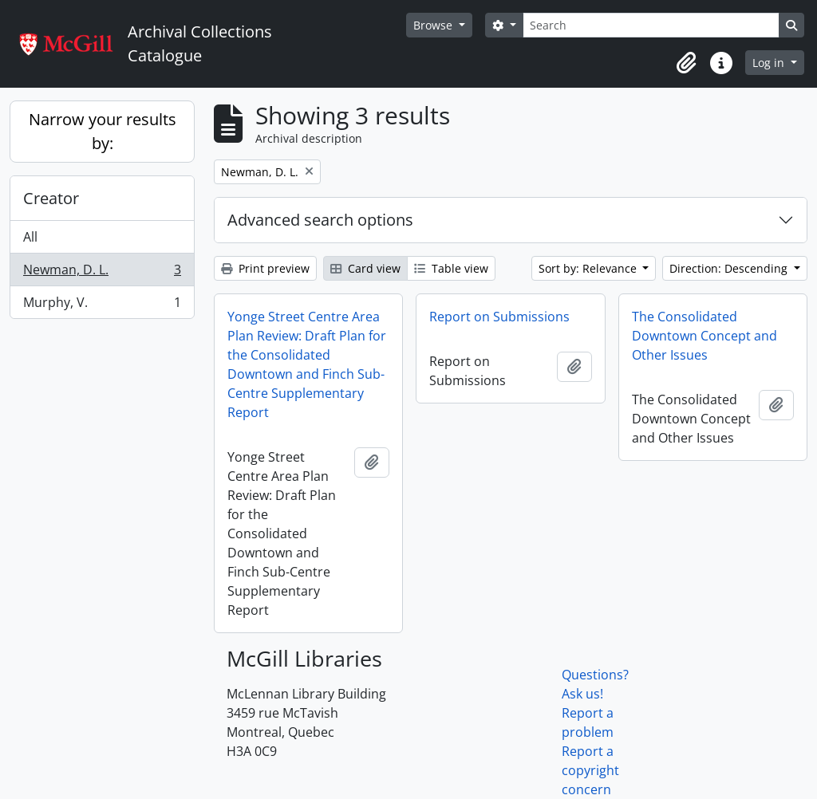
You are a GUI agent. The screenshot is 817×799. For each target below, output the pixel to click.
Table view (451, 268)
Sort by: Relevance (589, 268)
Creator (51, 198)
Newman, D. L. (101, 273)
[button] (686, 63)
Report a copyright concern (590, 770)
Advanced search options (320, 219)
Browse (434, 25)
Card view (365, 268)
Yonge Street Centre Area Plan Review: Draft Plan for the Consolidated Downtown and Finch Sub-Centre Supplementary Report (306, 364)
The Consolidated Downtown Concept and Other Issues (704, 336)
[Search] (651, 25)
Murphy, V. (101, 305)
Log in (769, 62)
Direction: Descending (730, 268)
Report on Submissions (499, 316)
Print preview (265, 268)
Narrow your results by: (102, 131)
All (30, 237)
